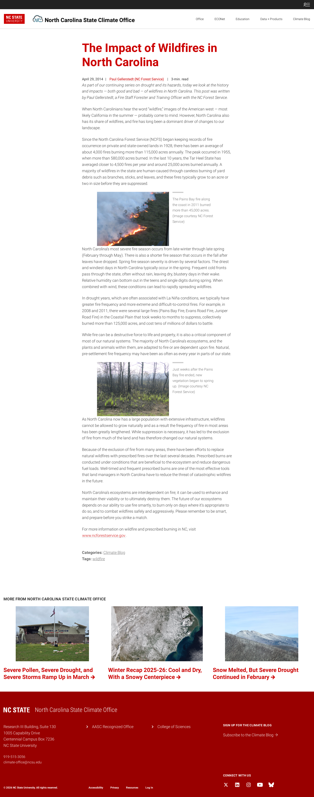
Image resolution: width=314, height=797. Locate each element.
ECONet (220, 19)
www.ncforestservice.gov (103, 535)
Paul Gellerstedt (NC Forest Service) (136, 79)
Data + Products (271, 19)
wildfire (98, 559)
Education (242, 19)
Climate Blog (301, 19)
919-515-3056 (14, 757)
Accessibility (96, 787)
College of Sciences (174, 726)
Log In (149, 787)
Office (200, 19)
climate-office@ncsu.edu (22, 762)
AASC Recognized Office (112, 726)
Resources (132, 787)
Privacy (114, 787)
